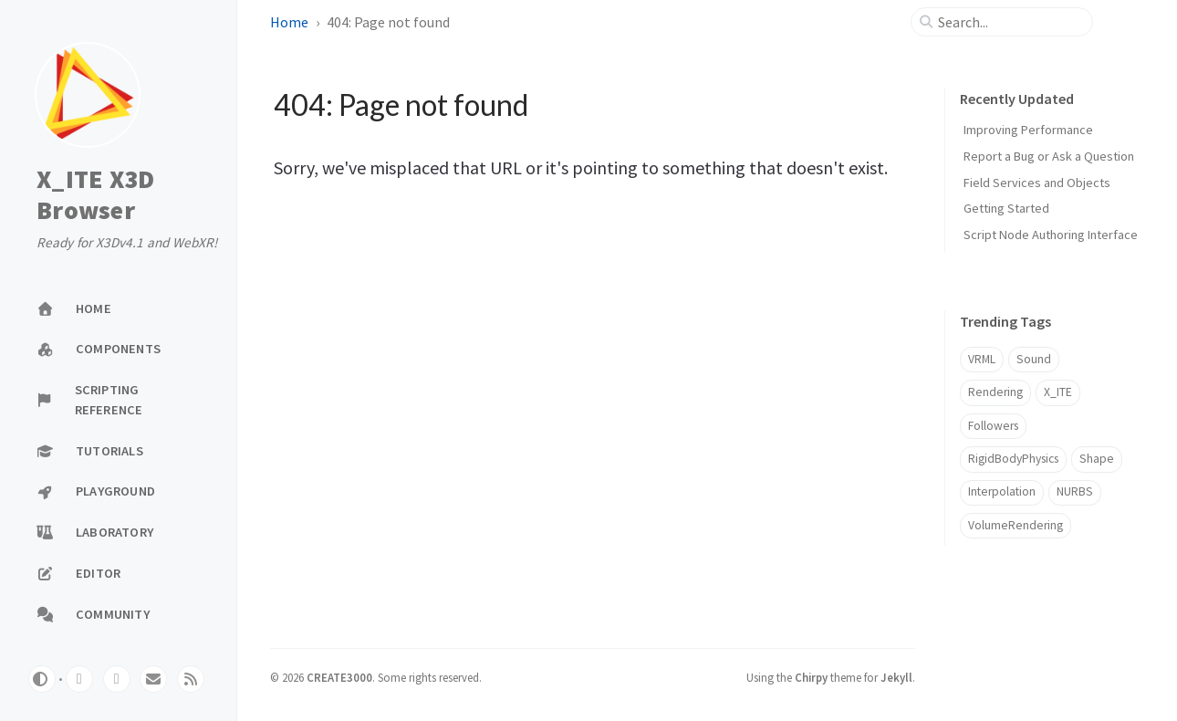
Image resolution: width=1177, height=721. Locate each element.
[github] (79, 679)
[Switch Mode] (42, 679)
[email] (153, 679)
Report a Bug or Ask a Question (1048, 156)
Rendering (995, 392)
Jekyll (896, 677)
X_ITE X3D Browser (95, 194)
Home (289, 22)
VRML (981, 359)
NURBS (1075, 491)
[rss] (190, 679)
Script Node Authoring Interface (1050, 234)
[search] (1009, 22)
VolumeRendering (1015, 525)
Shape (1096, 458)
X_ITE (1058, 392)
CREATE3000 (339, 677)
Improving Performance (1028, 129)
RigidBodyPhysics (1013, 458)
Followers (993, 426)
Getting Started (1006, 208)
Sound (1033, 359)
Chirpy (811, 677)
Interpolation (1002, 491)
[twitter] (117, 679)
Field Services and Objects (1036, 182)
